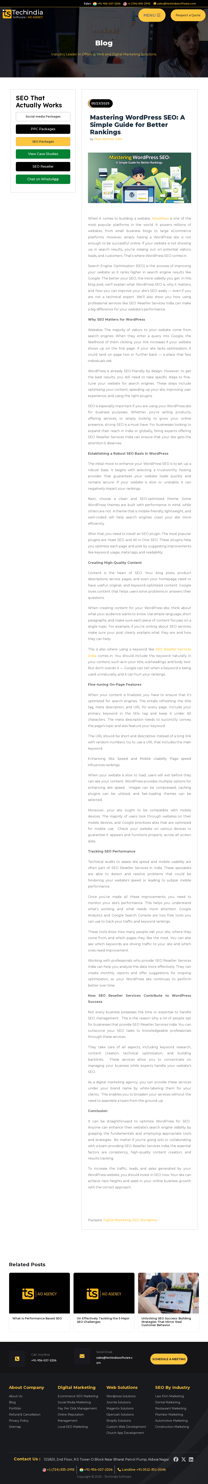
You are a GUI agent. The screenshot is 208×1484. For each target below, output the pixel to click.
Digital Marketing (117, 1220)
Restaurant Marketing (170, 1408)
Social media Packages (43, 116)
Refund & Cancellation (24, 1414)
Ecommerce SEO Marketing (78, 1396)
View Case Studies (43, 154)
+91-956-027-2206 (107, 3)
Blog (12, 1402)
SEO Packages (43, 141)
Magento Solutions (119, 1408)
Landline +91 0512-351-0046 (142, 1469)
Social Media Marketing (74, 1402)
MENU (151, 16)
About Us (15, 1396)
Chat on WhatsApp (43, 179)
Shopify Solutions (118, 1420)
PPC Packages (43, 129)
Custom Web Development (126, 1427)
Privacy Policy (19, 1420)
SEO (135, 1220)
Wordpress (148, 1220)
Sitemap (15, 1427)
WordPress (160, 218)
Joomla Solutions (118, 1402)
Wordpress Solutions (120, 1396)
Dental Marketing (167, 1402)
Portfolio (15, 1408)
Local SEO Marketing (73, 1427)
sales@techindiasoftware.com (175, 3)
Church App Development (125, 1433)
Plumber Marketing (169, 1414)
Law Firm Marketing (169, 1396)
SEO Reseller (43, 166)
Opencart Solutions (120, 1414)
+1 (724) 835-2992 (136, 3)
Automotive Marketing (171, 1420)
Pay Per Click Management (77, 1408)
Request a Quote (188, 17)
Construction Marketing (172, 1427)
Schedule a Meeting (169, 1359)
